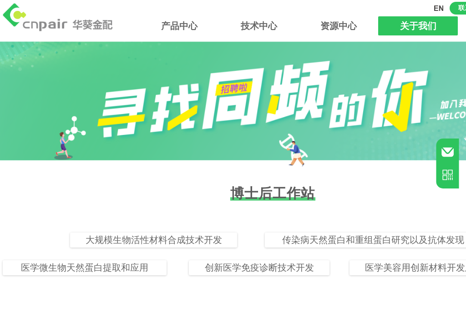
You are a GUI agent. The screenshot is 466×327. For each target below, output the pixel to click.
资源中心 (338, 26)
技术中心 (259, 26)
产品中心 (179, 26)
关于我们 (418, 26)
